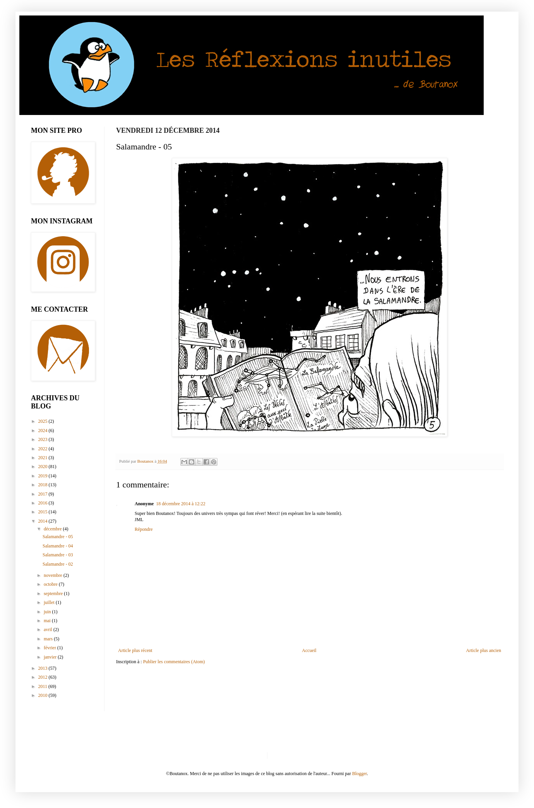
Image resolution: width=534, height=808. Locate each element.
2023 (43, 439)
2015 (43, 512)
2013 (43, 668)
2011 (43, 686)
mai (48, 620)
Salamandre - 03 (58, 555)
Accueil (309, 650)
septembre (54, 593)
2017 (43, 494)
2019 (43, 476)
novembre (53, 575)
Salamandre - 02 (58, 564)
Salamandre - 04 (58, 546)
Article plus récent (135, 650)
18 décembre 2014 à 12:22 (180, 503)
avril (48, 629)
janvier (51, 657)
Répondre (144, 529)
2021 (43, 457)
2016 (43, 503)
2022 (43, 448)
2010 (43, 695)
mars (49, 639)
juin (48, 611)
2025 (43, 421)
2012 (43, 677)
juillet (50, 602)
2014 (43, 521)
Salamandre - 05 (58, 536)
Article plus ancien (483, 650)
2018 (43, 484)
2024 (43, 430)
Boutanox (146, 461)
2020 (43, 466)
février (50, 647)
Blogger (359, 773)
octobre (51, 584)
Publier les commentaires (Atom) (174, 661)
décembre (53, 529)
